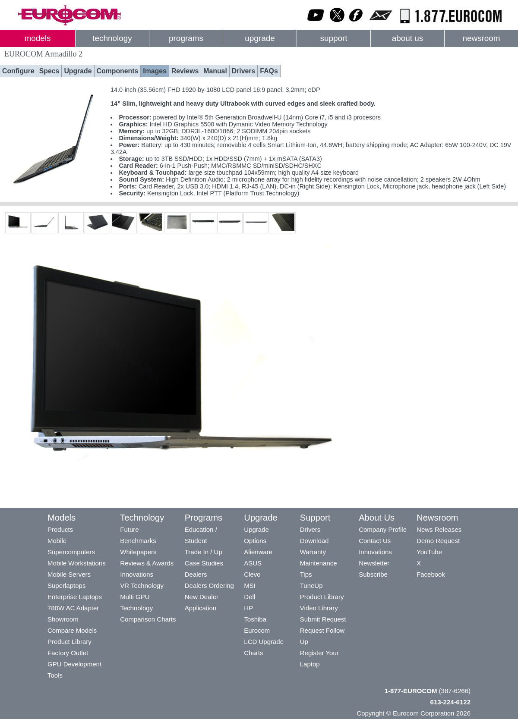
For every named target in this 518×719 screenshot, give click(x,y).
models (38, 38)
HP (248, 608)
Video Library (319, 608)
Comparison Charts (148, 619)
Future (129, 529)
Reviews (185, 71)
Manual (215, 71)
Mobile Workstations (76, 563)
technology (112, 38)
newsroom (481, 38)
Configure (18, 71)
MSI (250, 585)
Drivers (244, 71)
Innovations (136, 574)
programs (186, 38)
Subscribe (373, 574)
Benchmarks (138, 540)
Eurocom (257, 630)
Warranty (313, 552)
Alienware (258, 552)
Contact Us (375, 540)
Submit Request (323, 619)
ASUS (253, 563)
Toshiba (255, 619)
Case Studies (204, 563)
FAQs (269, 71)
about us (407, 38)
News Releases (439, 529)
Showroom (63, 619)
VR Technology (142, 585)
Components (118, 71)
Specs (49, 71)
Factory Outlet (67, 652)
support (333, 38)
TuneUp (311, 585)
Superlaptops (66, 585)
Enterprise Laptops (74, 596)
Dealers (196, 574)
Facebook (431, 574)
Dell (249, 596)
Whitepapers (138, 552)
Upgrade (78, 71)
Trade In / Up (203, 552)
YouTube (429, 552)
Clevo (252, 574)
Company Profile (383, 529)
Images (155, 71)
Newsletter (374, 563)
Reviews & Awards (147, 563)
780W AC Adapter (73, 608)
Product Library (69, 641)
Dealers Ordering (209, 585)
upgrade (260, 38)
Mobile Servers (69, 574)
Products (60, 529)
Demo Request (438, 540)
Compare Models (72, 630)
